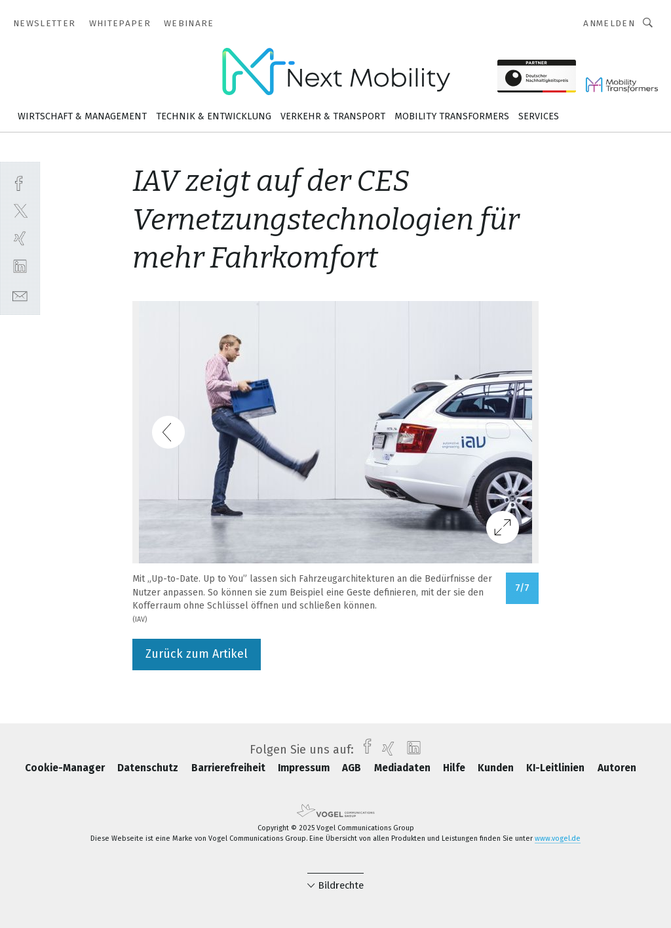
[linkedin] (20, 266)
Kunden (497, 768)
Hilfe (455, 768)
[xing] (20, 238)
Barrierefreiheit (229, 768)
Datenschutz (149, 768)
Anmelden (609, 23)
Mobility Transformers (451, 116)
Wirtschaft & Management (82, 116)
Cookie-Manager (66, 768)
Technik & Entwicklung (213, 116)
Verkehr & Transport (332, 116)
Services (538, 116)
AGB (353, 768)
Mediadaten (403, 768)
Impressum (305, 768)
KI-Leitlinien (556, 768)
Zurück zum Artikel (196, 654)
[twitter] (20, 210)
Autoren (617, 768)
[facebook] (20, 182)
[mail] (20, 295)
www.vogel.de (558, 838)
